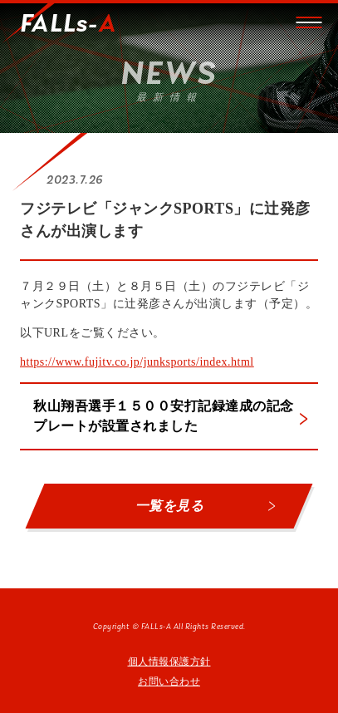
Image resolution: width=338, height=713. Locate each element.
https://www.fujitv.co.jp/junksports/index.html (137, 362)
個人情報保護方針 (169, 661)
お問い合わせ (169, 681)
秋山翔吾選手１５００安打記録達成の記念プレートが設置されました (163, 416)
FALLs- (68, 25)
